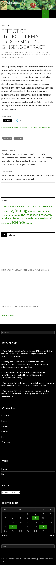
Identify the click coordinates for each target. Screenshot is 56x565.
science (19, 138)
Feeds (4, 421)
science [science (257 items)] (18, 222)
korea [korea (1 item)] (3, 218)
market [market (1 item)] (22, 218)
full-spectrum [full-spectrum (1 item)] (6, 211)
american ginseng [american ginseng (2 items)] (8, 206)
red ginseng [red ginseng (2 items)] (6, 223)
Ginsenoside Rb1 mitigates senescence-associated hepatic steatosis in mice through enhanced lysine (25, 393)
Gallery (4, 426)
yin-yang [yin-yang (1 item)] (33, 223)
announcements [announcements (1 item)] (22, 206)
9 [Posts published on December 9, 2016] (35, 518)
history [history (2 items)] (14, 215)
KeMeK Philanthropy (28, 559)
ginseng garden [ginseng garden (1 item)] (34, 211)
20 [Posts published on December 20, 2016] (13, 526)
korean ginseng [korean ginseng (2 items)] (12, 218)
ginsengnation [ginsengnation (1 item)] (45, 211)
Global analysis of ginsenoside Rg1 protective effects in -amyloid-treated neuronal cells (28, 175)
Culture (5, 415)
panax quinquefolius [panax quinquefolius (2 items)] (45, 218)
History (4, 437)
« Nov (4, 535)
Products (5, 442)
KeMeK (4, 559)
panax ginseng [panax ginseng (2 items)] (31, 218)
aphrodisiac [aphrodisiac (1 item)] (33, 206)
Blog (3, 474)
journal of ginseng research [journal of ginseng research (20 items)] (34, 214)
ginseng (7, 138)
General (5, 26)
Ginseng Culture (9, 307)
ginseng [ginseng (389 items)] (19, 210)
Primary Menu (52, 14)
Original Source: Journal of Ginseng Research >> (25, 127)
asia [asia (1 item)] (39, 206)
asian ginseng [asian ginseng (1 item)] (47, 206)
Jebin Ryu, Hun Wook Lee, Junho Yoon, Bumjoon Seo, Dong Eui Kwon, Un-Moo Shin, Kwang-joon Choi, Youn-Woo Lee (26, 54)
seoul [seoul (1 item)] (28, 223)
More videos (9, 315)
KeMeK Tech (14, 559)
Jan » (51, 535)
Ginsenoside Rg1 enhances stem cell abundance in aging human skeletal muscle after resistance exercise (27, 384)
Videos (13, 234)
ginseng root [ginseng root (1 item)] (6, 215)
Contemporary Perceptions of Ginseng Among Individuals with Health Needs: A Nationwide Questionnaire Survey (23, 375)
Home (4, 468)
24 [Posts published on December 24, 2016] (43, 526)
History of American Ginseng (15, 270)
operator (45, 270)
